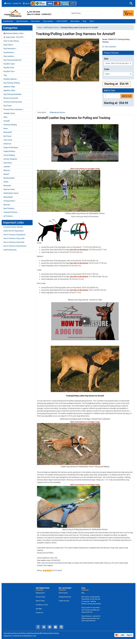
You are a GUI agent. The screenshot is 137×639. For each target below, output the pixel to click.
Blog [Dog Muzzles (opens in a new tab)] (83, 593)
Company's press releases (13, 227)
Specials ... (7, 205)
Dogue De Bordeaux (10, 148)
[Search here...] (85, 13)
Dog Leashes (48, 21)
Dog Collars (35, 21)
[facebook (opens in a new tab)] (38, 627)
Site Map (39, 609)
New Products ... (9, 208)
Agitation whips (9, 87)
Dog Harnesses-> (9, 49)
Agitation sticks (9, 90)
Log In (26, 3)
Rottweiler (7, 186)
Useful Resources (9, 250)
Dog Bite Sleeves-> (10, 79)
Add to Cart (126, 96)
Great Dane (7, 163)
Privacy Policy (40, 597)
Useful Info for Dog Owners (13, 231)
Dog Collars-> (8, 45)
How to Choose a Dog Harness (14, 246)
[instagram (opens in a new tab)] (61, 627)
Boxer (5, 128)
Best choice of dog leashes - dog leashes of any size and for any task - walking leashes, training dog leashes (91, 600)
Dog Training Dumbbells (12, 94)
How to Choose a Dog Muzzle (14, 235)
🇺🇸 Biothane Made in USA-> (13, 33)
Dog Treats (7, 106)
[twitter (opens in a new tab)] (44, 627)
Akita (5, 117)
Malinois (6, 170)
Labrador (6, 167)
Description (42, 112)
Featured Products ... (11, 212)
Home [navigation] (40, 28)
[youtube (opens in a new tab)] (55, 627)
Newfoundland (8, 178)
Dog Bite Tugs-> (9, 64)
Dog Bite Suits (8, 68)
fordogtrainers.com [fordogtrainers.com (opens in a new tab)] (29, 636)
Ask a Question (109, 47)
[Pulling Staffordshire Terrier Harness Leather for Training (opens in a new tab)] (68, 191)
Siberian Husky (9, 189)
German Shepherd (10, 159)
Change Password (65, 597)
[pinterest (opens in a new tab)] (50, 627)
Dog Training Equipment (12, 60)
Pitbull (5, 182)
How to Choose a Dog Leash (14, 238)
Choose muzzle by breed (12, 102)
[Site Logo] (13, 13)
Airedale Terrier (9, 113)
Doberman (7, 144)
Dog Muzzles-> (9, 52)
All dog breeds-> (9, 201)
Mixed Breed (8, 197)
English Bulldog (9, 151)
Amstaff (6, 121)
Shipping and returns (57, 112)
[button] (131, 3)
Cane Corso (7, 140)
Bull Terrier (7, 136)
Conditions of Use (42, 605)
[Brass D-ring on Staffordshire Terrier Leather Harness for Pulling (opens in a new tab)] (68, 507)
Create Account (64, 601)
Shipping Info (40, 593)
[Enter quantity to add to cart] (112, 96)
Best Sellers (75, 21)
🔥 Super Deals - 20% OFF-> (13, 37)
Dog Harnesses (22, 21)
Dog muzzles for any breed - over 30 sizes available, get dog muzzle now (90, 610)
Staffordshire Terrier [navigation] (51, 28)
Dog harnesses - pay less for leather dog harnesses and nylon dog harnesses (90, 618)
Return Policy (40, 601)
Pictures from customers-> (13, 109)
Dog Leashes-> (9, 56)
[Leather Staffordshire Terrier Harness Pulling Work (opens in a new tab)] (68, 444)
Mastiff (6, 174)
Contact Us (17, 3)
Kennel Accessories (10, 98)
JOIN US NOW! (61, 21)
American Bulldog (10, 125)
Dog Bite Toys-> (9, 71)
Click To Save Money (11, 41)
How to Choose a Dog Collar (13, 242)
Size (106, 58)
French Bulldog (9, 155)
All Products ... (8, 216)
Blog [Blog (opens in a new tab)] (84, 21)
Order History (63, 593)
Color (106, 69)
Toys (5, 75)
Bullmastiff (7, 132)
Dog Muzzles (8, 21)
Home (7, 3)
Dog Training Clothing (11, 83)
